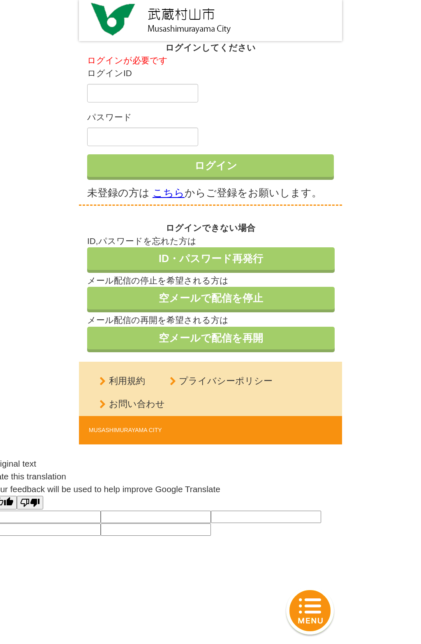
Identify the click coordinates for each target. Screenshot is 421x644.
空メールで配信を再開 (211, 338)
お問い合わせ (137, 404)
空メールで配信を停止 (211, 298)
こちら (169, 192)
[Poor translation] (30, 502)
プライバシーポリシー (226, 381)
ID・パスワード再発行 (211, 258)
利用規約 (127, 381)
